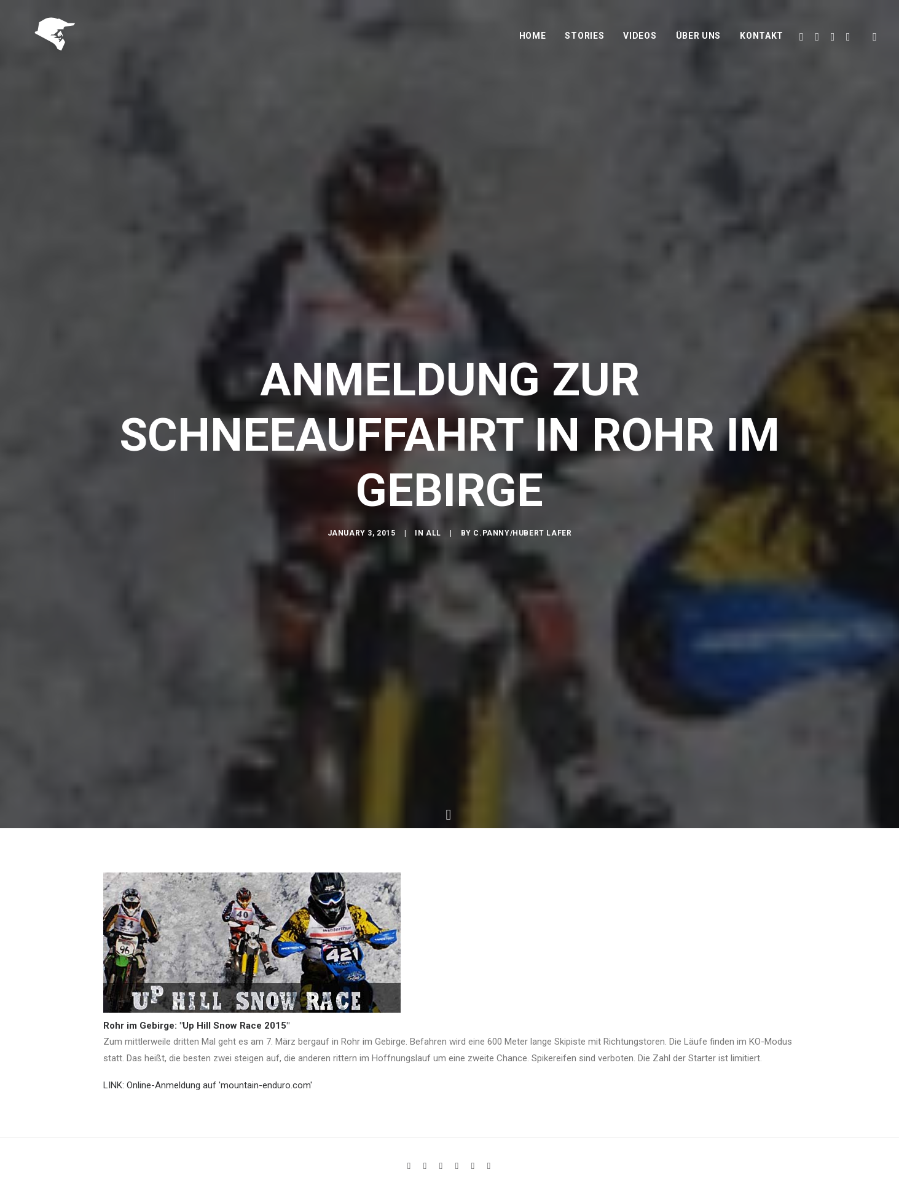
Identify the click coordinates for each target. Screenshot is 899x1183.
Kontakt (761, 41)
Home (532, 41)
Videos (639, 41)
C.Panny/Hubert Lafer (522, 538)
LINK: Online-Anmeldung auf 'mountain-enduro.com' (207, 1076)
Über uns (698, 41)
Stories (584, 41)
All (433, 538)
